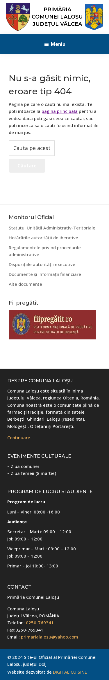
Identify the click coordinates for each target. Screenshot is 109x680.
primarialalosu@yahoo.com (49, 637)
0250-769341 (40, 622)
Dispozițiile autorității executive (42, 264)
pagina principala (60, 111)
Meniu (58, 44)
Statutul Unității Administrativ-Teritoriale (52, 228)
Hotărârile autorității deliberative (43, 237)
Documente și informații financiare (45, 274)
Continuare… (20, 437)
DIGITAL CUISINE (70, 672)
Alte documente (25, 284)
